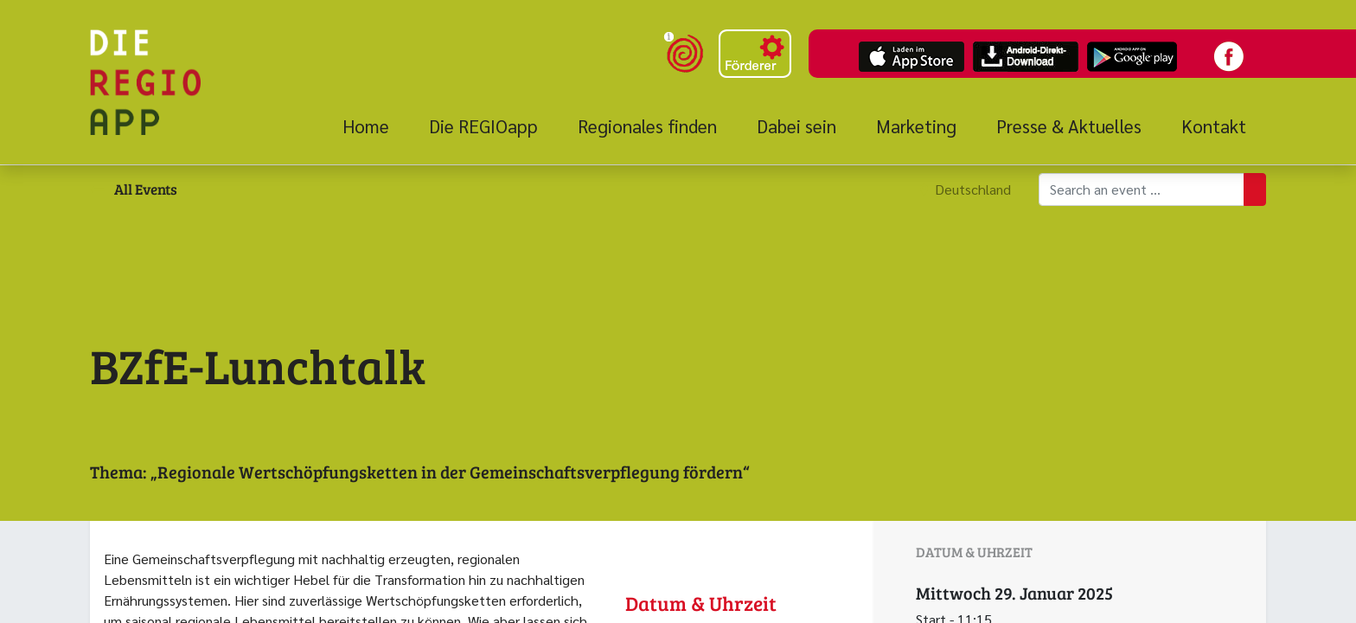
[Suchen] (1255, 189)
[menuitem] (375, 126)
